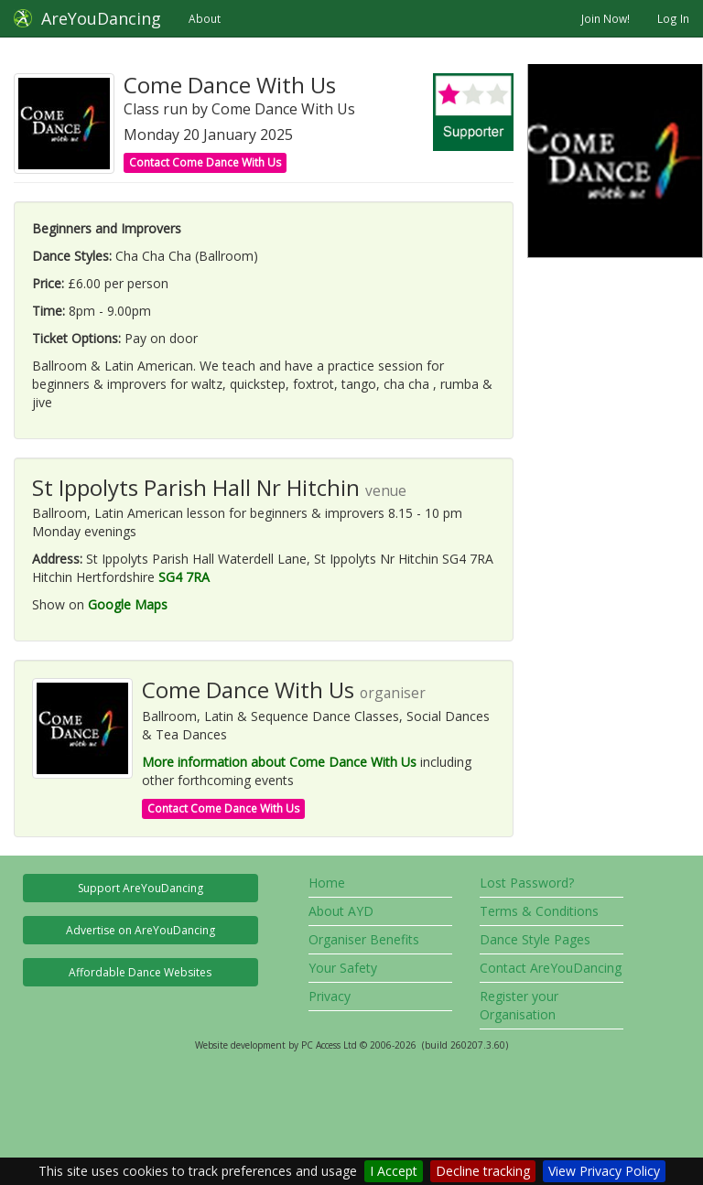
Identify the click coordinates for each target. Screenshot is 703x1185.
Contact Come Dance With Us (205, 162)
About (205, 18)
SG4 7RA (184, 577)
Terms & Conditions (539, 911)
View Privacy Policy (604, 1171)
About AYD (340, 911)
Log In (673, 18)
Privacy (329, 996)
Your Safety (342, 967)
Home (326, 882)
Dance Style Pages (535, 939)
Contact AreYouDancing (551, 967)
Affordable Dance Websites (140, 972)
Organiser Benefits (363, 939)
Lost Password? (527, 882)
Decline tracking (483, 1171)
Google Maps (128, 604)
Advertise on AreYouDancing (140, 930)
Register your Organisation (519, 1005)
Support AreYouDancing (140, 888)
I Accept (393, 1171)
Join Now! (605, 18)
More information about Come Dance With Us (279, 761)
